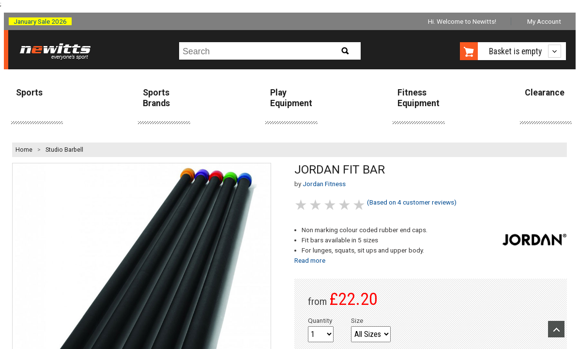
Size (357, 320)
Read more (309, 260)
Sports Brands (156, 98)
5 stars (359, 204)
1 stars (301, 204)
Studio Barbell (64, 149)
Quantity (320, 320)
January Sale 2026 (40, 21)
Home (23, 149)
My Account (544, 21)
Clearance (544, 92)
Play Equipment (291, 98)
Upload (556, 329)
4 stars (345, 204)
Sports (29, 92)
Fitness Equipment (418, 98)
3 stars (330, 204)
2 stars (316, 204)
